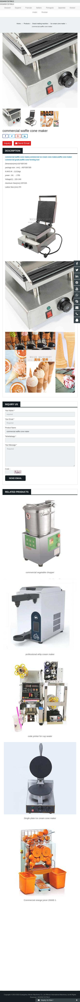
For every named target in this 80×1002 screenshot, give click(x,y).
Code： (8, 469)
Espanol (16, 8)
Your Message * (11, 445)
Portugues (48, 8)
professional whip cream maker (40, 654)
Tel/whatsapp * (10, 436)
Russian (43, 12)
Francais (26, 8)
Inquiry (7, 143)
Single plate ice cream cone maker (40, 818)
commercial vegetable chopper (40, 572)
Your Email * (9, 419)
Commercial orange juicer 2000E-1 (40, 900)
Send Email (22, 143)
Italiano (37, 8)
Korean (71, 8)
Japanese (60, 8)
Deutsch (6, 8)
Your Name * (10, 411)
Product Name (10, 428)
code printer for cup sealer (40, 736)
